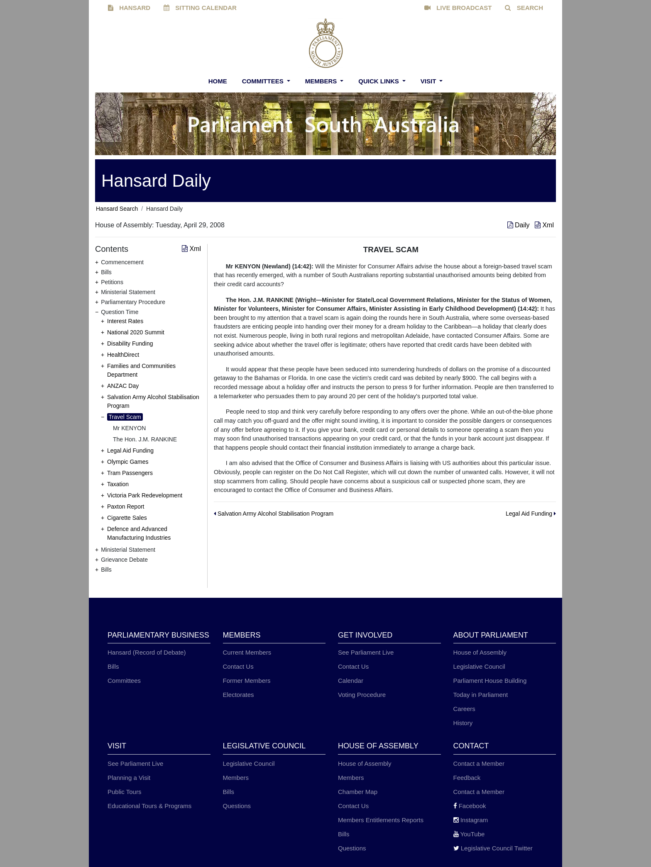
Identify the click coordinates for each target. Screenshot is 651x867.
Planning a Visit (129, 777)
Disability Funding (130, 343)
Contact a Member (478, 763)
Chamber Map (357, 791)
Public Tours (124, 791)
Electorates (238, 694)
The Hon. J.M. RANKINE (145, 439)
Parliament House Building (490, 680)
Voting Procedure (362, 694)
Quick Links (379, 81)
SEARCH (524, 7)
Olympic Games (128, 461)
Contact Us (238, 666)
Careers (464, 708)
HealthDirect (123, 354)
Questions (237, 805)
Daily (519, 225)
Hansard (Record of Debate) (147, 652)
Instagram (470, 819)
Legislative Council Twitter (493, 848)
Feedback (467, 777)
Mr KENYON (129, 428)
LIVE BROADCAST (458, 7)
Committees (263, 81)
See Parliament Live (366, 652)
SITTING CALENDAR (200, 7)
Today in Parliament (480, 694)
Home (217, 81)
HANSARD (129, 7)
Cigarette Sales (127, 517)
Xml (544, 225)
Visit (429, 81)
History (463, 722)
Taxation (118, 484)
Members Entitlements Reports (380, 819)
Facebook (469, 805)
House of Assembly (480, 652)
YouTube (469, 834)
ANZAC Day (123, 385)
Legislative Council (479, 666)
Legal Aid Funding (130, 450)
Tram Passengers (130, 473)
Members (322, 81)
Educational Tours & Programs (149, 805)
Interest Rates (125, 321)
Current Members (247, 652)
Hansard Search (117, 208)
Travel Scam (125, 417)
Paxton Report (125, 506)
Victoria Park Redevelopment (144, 495)
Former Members (247, 680)
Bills (113, 666)
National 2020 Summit (135, 332)
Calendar (350, 680)
